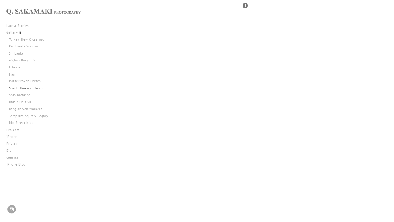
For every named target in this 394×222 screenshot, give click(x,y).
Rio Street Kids (21, 123)
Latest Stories (20, 25)
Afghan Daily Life (22, 60)
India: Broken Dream (25, 81)
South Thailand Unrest (26, 88)
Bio (8, 150)
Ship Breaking (19, 95)
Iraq (12, 74)
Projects (15, 130)
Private (12, 144)
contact (12, 157)
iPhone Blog (16, 164)
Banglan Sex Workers (25, 109)
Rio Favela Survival (24, 46)
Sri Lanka (16, 53)
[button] (245, 8)
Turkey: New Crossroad (27, 39)
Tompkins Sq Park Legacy (28, 116)
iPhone (14, 136)
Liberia (14, 67)
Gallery (14, 32)
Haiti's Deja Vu (20, 102)
